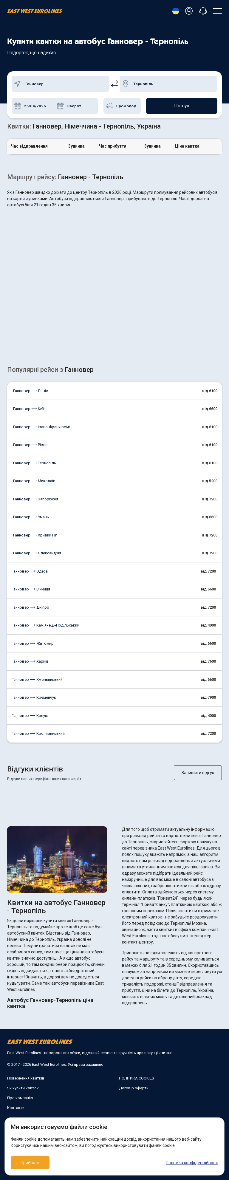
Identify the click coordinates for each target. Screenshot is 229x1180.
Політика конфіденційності (192, 1162)
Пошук (182, 106)
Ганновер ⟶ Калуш (30, 715)
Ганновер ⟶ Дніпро (30, 607)
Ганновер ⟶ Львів (30, 391)
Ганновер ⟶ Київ (29, 408)
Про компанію (20, 1098)
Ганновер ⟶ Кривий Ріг (35, 535)
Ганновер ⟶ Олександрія (37, 553)
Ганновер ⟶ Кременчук (34, 697)
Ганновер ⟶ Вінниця (31, 589)
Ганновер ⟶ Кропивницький (38, 733)
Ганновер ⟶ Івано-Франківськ (41, 427)
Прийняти (30, 1162)
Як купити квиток (23, 1088)
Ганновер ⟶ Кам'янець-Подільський (45, 625)
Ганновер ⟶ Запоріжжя (35, 499)
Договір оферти (133, 1088)
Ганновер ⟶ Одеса (30, 571)
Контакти (15, 1107)
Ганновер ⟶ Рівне (30, 445)
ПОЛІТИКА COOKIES (136, 1078)
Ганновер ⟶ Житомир (33, 643)
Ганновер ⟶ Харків (30, 661)
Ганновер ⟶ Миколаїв (34, 481)
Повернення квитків (25, 1078)
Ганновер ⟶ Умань (31, 517)
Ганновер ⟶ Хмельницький (37, 679)
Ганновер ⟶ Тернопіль (34, 463)
